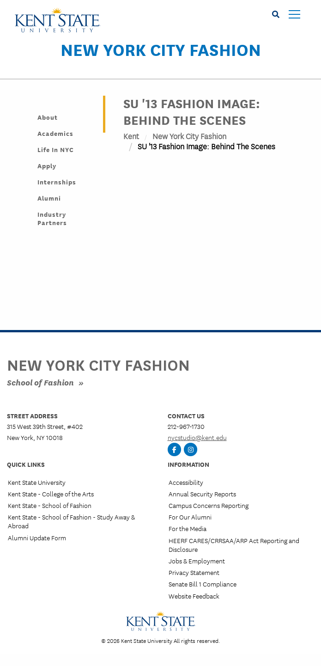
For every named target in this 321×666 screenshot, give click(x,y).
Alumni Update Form (37, 537)
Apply (46, 165)
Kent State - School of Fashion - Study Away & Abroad (71, 521)
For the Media (187, 528)
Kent (131, 135)
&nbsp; (211, 254)
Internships (56, 181)
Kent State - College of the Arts (51, 494)
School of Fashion (40, 382)
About (47, 117)
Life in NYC (55, 149)
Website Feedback (194, 596)
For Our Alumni (190, 517)
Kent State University (37, 482)
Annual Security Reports (202, 494)
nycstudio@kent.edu (197, 437)
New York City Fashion (161, 49)
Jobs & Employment (197, 561)
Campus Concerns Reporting (208, 505)
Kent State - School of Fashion (49, 505)
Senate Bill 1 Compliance (202, 584)
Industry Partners (52, 218)
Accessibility (186, 482)
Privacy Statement (194, 572)
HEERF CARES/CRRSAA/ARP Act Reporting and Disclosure (234, 544)
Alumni (49, 198)
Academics (55, 133)
